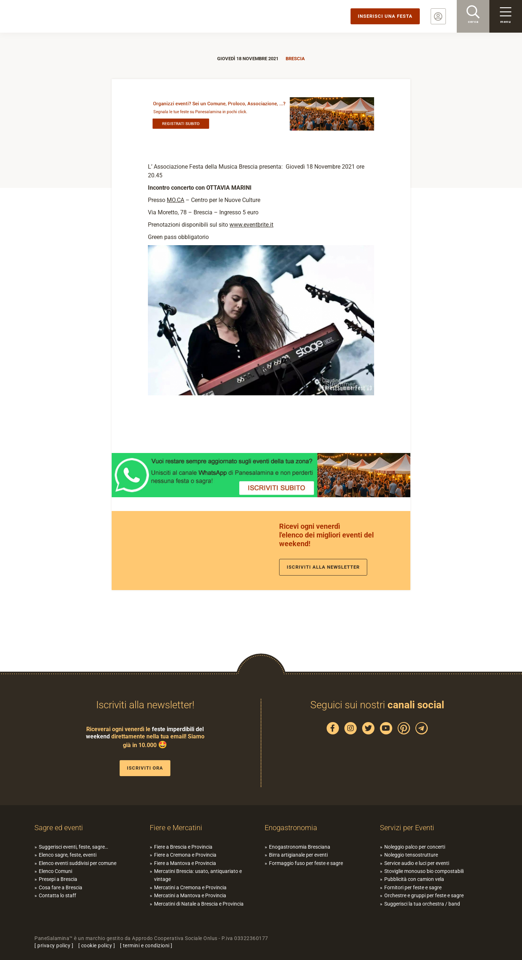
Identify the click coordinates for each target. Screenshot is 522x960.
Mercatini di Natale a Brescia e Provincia (199, 904)
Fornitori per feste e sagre (413, 887)
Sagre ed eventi (58, 827)
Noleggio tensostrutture (411, 855)
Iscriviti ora (145, 768)
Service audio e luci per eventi (416, 863)
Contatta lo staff (57, 895)
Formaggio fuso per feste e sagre (306, 863)
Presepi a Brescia (58, 879)
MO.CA (175, 200)
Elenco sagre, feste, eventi (67, 855)
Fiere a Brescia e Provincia (183, 847)
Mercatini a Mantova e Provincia (190, 895)
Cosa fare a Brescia (60, 887)
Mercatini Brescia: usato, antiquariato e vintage (198, 875)
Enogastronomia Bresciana (299, 847)
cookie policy (96, 945)
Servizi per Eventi (407, 827)
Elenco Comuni (55, 871)
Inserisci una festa (385, 16)
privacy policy (53, 945)
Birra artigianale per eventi (298, 855)
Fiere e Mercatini (176, 827)
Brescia (295, 58)
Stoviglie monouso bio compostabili (424, 871)
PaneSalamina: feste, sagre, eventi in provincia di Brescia (56, 16)
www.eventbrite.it (251, 224)
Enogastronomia (291, 827)
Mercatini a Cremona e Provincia (190, 887)
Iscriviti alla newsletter (323, 567)
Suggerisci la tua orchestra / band (422, 904)
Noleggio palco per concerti (414, 847)
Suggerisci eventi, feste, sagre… (73, 847)
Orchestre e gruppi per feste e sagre (424, 895)
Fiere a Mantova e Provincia (185, 863)
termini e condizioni (146, 945)
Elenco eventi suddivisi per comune (77, 863)
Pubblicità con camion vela (414, 879)
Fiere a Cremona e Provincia (185, 855)
